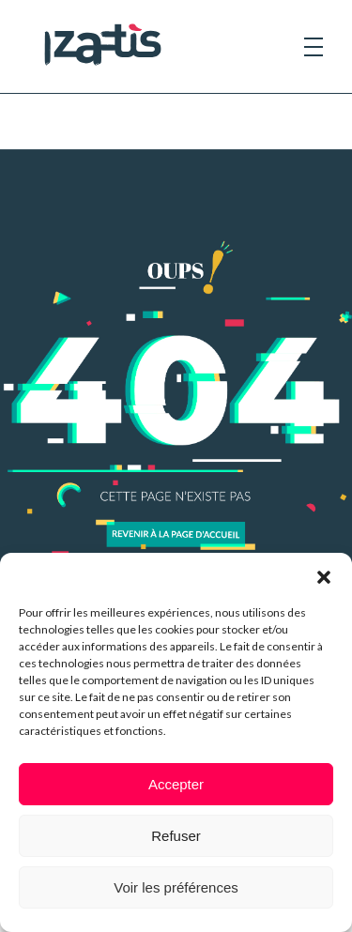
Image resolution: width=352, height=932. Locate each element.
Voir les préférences (176, 887)
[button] (323, 576)
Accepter (176, 784)
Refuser (176, 836)
